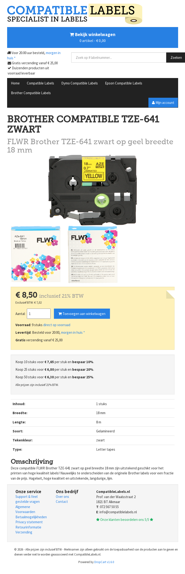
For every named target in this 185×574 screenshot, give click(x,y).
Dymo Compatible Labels (79, 83)
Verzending (23, 532)
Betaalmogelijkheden (31, 517)
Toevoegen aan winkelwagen (81, 313)
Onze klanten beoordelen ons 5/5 (124, 519)
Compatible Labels (40, 83)
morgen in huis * (73, 332)
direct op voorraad (56, 325)
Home (15, 83)
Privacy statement (29, 522)
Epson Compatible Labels (123, 83)
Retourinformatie (28, 527)
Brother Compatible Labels (31, 93)
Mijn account (163, 102)
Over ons (62, 496)
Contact (62, 501)
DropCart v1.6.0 (104, 562)
